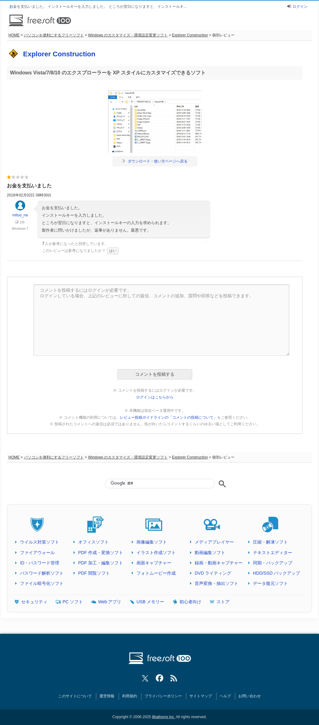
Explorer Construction (190, 35)
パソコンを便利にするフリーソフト (54, 35)
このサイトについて (75, 696)
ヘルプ (225, 696)
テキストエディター (272, 552)
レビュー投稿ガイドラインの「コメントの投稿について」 (168, 417)
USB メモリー (150, 601)
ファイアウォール (37, 552)
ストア (223, 601)
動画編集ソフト (210, 552)
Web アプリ (109, 601)
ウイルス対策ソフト (39, 541)
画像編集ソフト (151, 541)
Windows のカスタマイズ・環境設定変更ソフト (128, 35)
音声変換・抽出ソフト (216, 583)
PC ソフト (73, 601)
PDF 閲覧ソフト (94, 573)
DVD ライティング (213, 573)
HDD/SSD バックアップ (276, 573)
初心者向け (190, 601)
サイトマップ (200, 696)
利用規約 (129, 696)
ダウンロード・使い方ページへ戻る (155, 161)
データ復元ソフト (270, 583)
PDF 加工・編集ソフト (100, 562)
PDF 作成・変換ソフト (100, 552)
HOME (14, 35)
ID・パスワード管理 (39, 562)
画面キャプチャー (153, 562)
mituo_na (20, 211)
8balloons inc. (163, 717)
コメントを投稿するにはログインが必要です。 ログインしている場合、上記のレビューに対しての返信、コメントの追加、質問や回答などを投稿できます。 (161, 320)
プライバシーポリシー (163, 696)
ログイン (300, 6)
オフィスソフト (93, 541)
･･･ (205, 243)
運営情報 (106, 696)
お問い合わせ (249, 696)
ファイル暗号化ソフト (42, 583)
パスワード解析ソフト (42, 573)
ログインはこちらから (155, 397)
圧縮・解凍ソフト (270, 541)
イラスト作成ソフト (156, 552)
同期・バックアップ (272, 562)
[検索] (160, 483)
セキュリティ (34, 601)
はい (113, 250)
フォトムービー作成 (156, 573)
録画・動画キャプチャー (219, 562)
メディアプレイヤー (214, 541)
